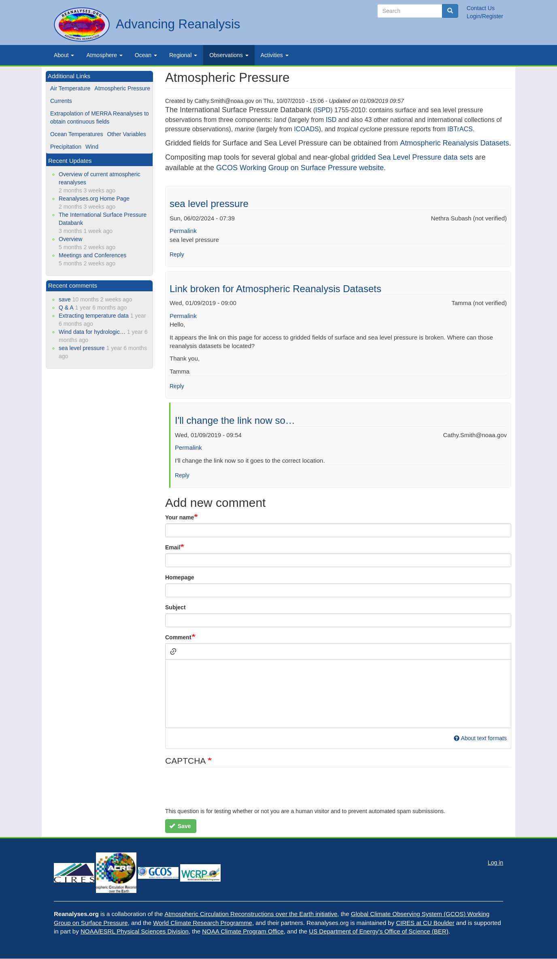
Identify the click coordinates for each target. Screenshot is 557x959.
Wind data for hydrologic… (92, 332)
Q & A (66, 307)
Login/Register (485, 16)
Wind (91, 146)
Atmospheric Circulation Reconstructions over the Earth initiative (251, 913)
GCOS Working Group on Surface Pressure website (300, 168)
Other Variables (126, 134)
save (65, 299)
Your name (179, 517)
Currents (61, 101)
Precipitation (65, 146)
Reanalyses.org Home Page (94, 198)
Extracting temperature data (94, 315)
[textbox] (338, 693)
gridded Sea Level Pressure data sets (412, 157)
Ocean (146, 55)
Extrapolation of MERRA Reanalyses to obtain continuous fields (99, 117)
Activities (275, 55)
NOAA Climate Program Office (242, 931)
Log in (495, 862)
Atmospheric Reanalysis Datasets (454, 143)
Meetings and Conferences (92, 255)
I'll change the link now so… (235, 420)
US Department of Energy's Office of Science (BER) (378, 931)
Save (180, 826)
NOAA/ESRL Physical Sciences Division (135, 931)
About (64, 55)
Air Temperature (70, 88)
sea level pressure (209, 203)
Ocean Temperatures (76, 134)
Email (172, 547)
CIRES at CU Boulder (425, 922)
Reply (177, 254)
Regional (183, 55)
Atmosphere (104, 55)
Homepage (179, 577)
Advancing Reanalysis (178, 24)
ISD (331, 119)
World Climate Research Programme (202, 922)
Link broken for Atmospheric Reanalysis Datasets (275, 288)
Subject (175, 607)
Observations (228, 55)
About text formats (480, 738)
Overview (70, 239)
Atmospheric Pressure (122, 88)
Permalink (183, 230)
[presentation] (226, 791)
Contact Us (481, 8)
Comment (178, 637)
